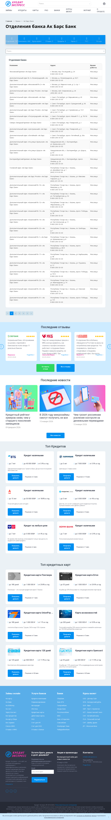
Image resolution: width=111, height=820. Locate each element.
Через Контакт (11, 706)
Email (33, 762)
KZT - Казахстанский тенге (92, 706)
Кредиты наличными (38, 693)
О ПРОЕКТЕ (101, 10)
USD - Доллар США (90, 693)
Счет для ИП (36, 717)
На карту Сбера (11, 713)
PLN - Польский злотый (91, 713)
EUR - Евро (87, 699)
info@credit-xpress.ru (90, 751)
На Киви (8, 696)
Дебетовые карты (37, 710)
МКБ (58, 710)
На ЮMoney (10, 699)
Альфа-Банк (61, 703)
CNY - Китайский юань (91, 710)
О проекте (9, 778)
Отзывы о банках (37, 724)
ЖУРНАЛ (87, 10)
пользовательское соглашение (54, 817)
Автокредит (35, 699)
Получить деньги (17, 476)
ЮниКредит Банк (63, 720)
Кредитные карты (37, 706)
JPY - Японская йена (90, 720)
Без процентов (11, 710)
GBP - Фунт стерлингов (91, 703)
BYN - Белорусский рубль (92, 696)
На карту (9, 693)
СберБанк (60, 693)
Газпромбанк (62, 699)
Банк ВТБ (60, 696)
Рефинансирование (38, 696)
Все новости (55, 435)
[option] (21, 346)
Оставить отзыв (45, 368)
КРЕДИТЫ (22, 10)
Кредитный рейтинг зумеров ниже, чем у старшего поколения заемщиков (18, 419)
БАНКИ (57, 10)
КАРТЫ (36, 10)
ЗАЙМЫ (9, 10)
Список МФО (10, 720)
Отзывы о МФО (11, 724)
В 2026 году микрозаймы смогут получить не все (55, 416)
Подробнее (30, 355)
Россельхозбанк (63, 706)
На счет (8, 703)
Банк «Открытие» (63, 713)
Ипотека (34, 703)
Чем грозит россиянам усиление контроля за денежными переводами (88, 417)
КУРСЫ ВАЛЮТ (69, 10)
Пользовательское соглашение (66, 799)
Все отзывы (65, 367)
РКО (46, 10)
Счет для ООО (36, 720)
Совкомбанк (61, 717)
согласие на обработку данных (86, 816)
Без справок (10, 717)
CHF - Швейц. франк (90, 717)
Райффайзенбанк (63, 724)
